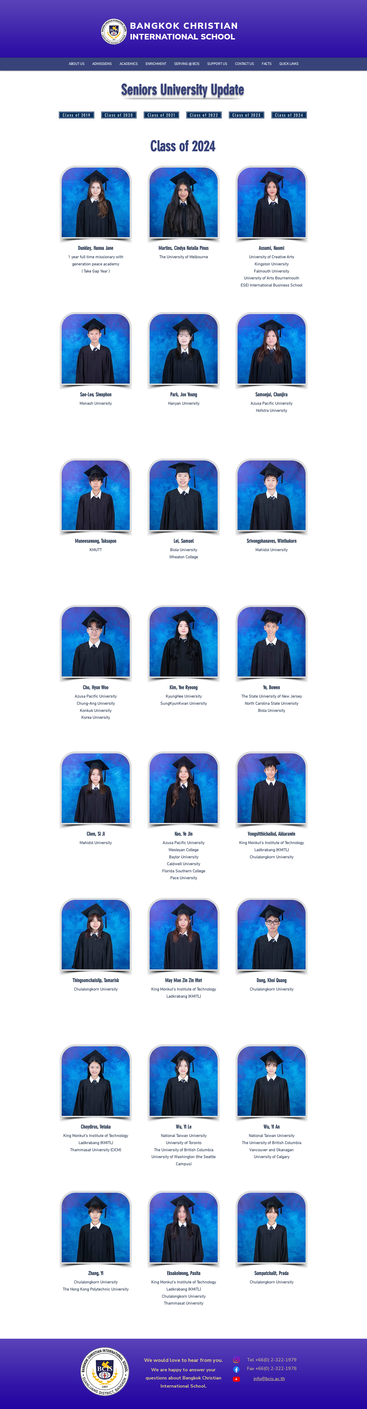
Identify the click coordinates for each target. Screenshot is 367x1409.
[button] (266, 64)
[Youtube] (236, 1379)
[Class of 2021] (161, 115)
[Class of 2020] (119, 115)
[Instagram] (236, 1360)
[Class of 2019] (77, 115)
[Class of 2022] (204, 115)
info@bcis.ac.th (269, 1379)
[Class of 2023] (247, 115)
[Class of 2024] (289, 115)
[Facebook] (236, 1369)
